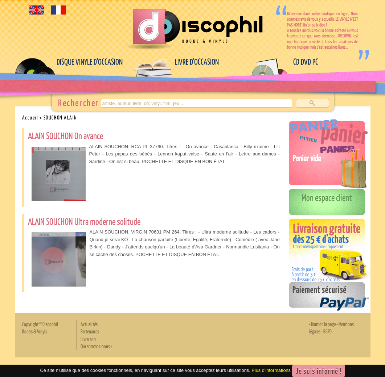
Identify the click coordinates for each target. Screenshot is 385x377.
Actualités (89, 324)
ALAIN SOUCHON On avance (65, 135)
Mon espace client (327, 197)
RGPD (327, 331)
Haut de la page (323, 324)
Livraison (88, 339)
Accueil (30, 117)
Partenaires (90, 331)
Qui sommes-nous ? (96, 346)
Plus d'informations (271, 370)
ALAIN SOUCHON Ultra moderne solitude (84, 221)
